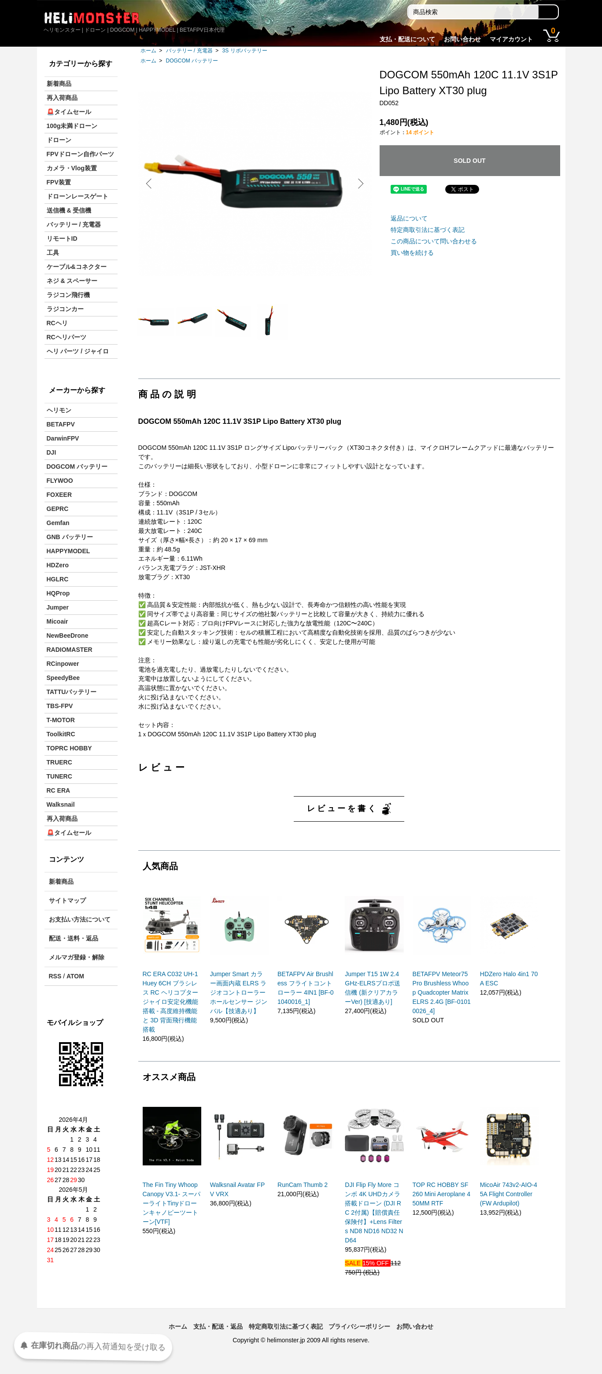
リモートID (62, 238)
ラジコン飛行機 (68, 294)
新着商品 (59, 83)
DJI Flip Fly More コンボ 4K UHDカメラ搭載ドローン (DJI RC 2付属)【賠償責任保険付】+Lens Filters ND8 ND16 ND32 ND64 (374, 1220)
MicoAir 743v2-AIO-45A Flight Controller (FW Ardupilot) (508, 1201)
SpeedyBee (63, 677)
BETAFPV (61, 424)
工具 (53, 252)
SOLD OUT (469, 160)
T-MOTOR (61, 720)
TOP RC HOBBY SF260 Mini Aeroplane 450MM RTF (442, 1201)
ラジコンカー (65, 308)
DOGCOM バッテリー (192, 61)
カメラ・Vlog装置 (72, 168)
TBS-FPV (60, 705)
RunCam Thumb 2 (302, 1192)
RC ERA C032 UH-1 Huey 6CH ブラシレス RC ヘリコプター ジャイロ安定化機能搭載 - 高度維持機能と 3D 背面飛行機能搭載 (170, 1009)
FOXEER (59, 494)
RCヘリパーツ (66, 337)
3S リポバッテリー (244, 51)
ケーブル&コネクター (77, 266)
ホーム (148, 51)
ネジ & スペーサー (72, 280)
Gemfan (58, 522)
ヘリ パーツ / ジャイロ (78, 351)
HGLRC (58, 579)
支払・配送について (407, 39)
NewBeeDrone (68, 635)
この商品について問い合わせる (434, 241)
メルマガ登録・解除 (76, 957)
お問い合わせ (462, 39)
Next (358, 183)
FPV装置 (59, 182)
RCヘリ (57, 323)
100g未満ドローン (72, 125)
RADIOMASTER (69, 649)
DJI (51, 452)
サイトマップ (67, 900)
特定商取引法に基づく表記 (428, 229)
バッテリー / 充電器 (189, 51)
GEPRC (58, 508)
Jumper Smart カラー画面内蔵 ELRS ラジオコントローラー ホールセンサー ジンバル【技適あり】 (238, 1000)
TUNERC (59, 776)
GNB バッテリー (70, 536)
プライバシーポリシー (359, 1333)
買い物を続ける (412, 252)
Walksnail (61, 804)
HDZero (58, 565)
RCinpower (63, 663)
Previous (151, 183)
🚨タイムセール (69, 111)
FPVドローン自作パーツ (80, 154)
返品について (409, 218)
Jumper (58, 607)
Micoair (57, 621)
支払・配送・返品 (218, 1333)
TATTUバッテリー (72, 691)
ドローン (59, 139)
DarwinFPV (63, 438)
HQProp (58, 593)
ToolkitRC (61, 734)
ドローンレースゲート (77, 196)
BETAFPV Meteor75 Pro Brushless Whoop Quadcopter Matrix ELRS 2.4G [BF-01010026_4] (442, 1000)
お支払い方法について (80, 919)
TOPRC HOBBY (69, 748)
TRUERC (59, 762)
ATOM (75, 976)
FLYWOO (60, 480)
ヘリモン (59, 410)
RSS (55, 976)
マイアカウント (511, 39)
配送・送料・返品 (73, 938)
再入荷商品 (62, 97)
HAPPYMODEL (68, 551)
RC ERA (58, 790)
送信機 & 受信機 (69, 210)
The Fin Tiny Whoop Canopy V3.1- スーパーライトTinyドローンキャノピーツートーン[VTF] (172, 1211)
